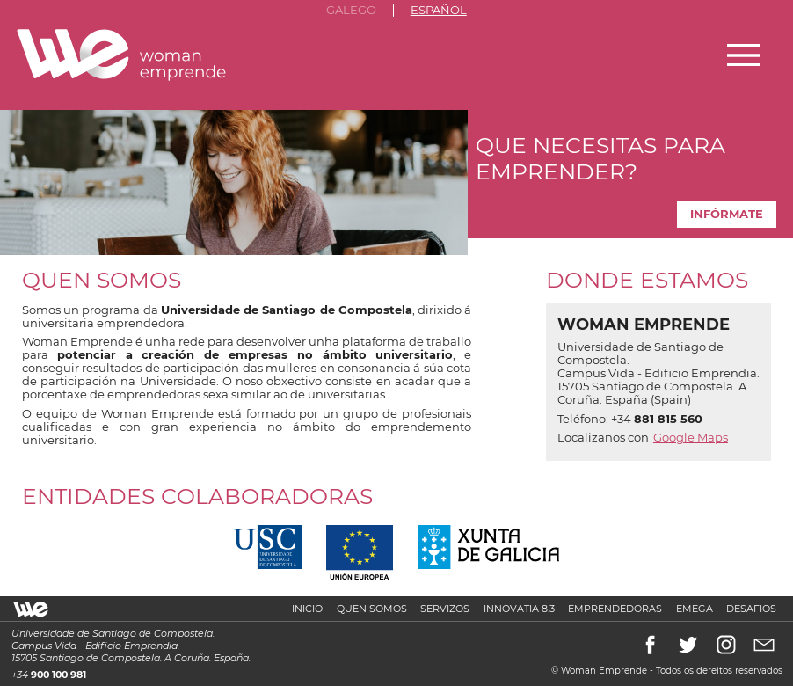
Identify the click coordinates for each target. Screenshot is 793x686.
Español (439, 10)
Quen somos (372, 608)
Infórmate (726, 214)
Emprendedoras (615, 608)
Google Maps (690, 437)
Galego (351, 10)
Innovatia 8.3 (519, 608)
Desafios (751, 608)
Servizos (444, 608)
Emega (694, 608)
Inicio (307, 608)
